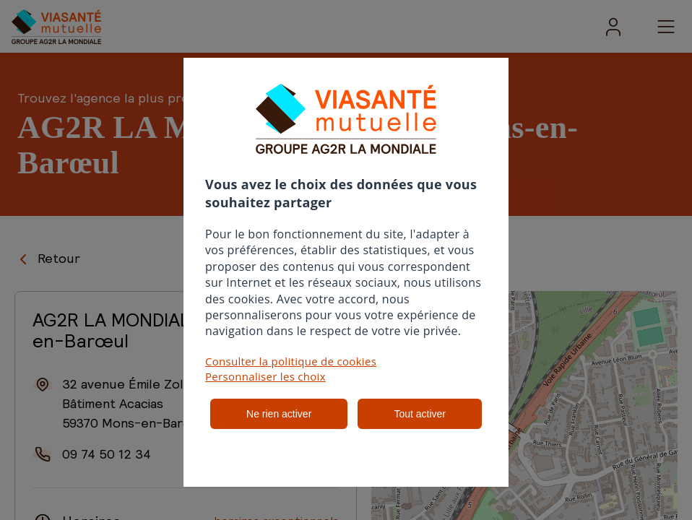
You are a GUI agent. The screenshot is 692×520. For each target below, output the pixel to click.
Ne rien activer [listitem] (278, 414)
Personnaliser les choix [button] (265, 376)
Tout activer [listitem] (420, 414)
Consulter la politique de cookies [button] (290, 361)
